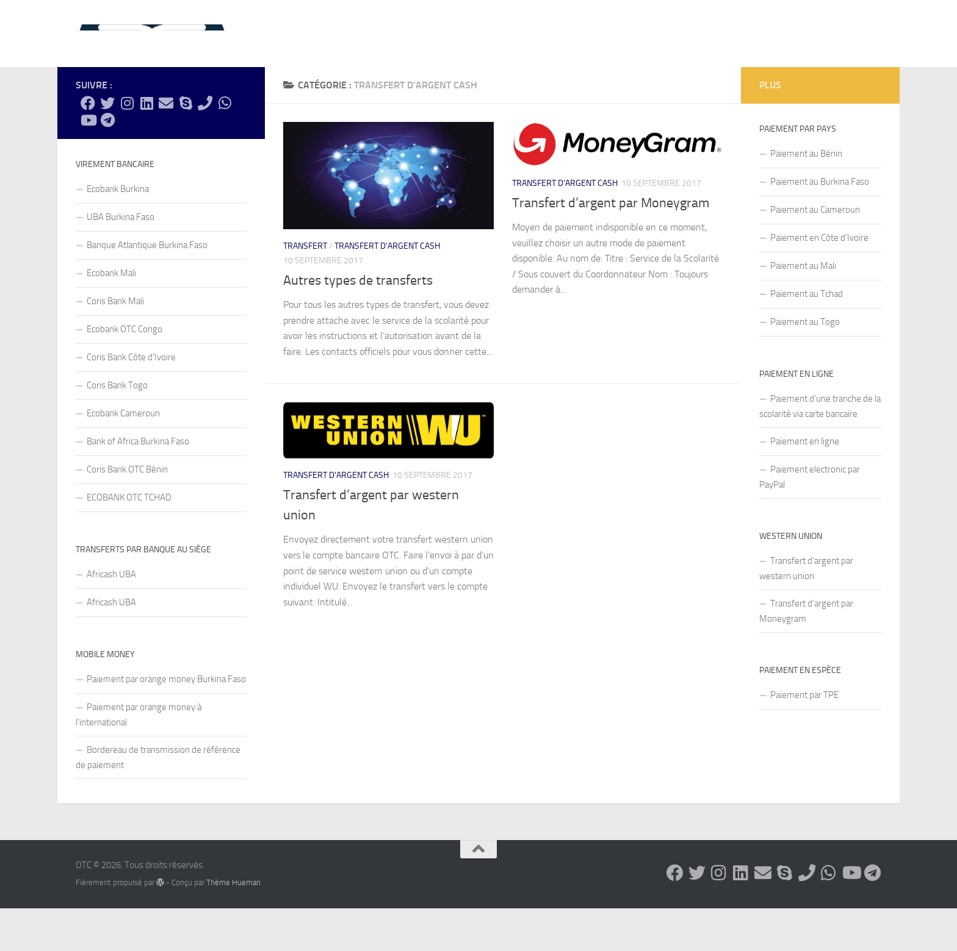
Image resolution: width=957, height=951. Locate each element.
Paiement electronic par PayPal (809, 520)
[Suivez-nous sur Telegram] (107, 162)
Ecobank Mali (111, 315)
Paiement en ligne (804, 484)
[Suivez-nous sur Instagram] (127, 145)
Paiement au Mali (803, 308)
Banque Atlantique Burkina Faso (147, 287)
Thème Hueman (233, 925)
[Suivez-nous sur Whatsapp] (224, 145)
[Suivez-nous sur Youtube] (88, 162)
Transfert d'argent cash (387, 288)
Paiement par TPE (804, 737)
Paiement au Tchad (806, 336)
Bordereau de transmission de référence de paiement (158, 800)
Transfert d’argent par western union (806, 611)
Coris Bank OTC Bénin (127, 512)
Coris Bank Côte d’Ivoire (131, 399)
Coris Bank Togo (117, 427)
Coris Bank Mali (115, 343)
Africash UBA (111, 616)
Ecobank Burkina (118, 231)
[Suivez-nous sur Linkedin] (146, 145)
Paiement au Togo (805, 364)
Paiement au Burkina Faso (819, 224)
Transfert (305, 288)
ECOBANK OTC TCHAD (129, 540)
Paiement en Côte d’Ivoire (819, 280)
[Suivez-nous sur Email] (166, 145)
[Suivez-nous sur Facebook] (88, 145)
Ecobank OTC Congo (124, 371)
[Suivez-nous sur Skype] (185, 145)
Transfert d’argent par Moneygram (610, 246)
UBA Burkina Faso (120, 259)
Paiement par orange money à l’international (138, 757)
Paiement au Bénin (806, 196)
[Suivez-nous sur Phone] (205, 145)
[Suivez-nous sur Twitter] (107, 145)
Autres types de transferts (358, 323)
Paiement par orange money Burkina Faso (166, 721)
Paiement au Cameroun (815, 252)
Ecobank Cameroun (123, 456)
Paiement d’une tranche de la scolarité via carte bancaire (820, 449)
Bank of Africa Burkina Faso (138, 484)
